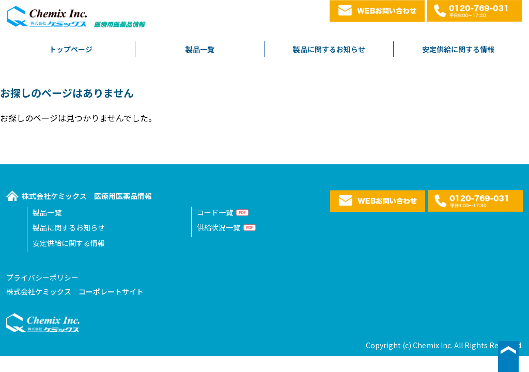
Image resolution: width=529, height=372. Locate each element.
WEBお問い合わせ (377, 11)
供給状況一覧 (218, 227)
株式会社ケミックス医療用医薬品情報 (77, 19)
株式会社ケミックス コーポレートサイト (75, 291)
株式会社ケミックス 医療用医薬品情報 (87, 196)
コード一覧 (215, 212)
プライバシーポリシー (42, 277)
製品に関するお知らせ (329, 49)
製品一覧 (199, 49)
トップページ (70, 49)
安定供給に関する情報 (458, 49)
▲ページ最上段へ (508, 356)
